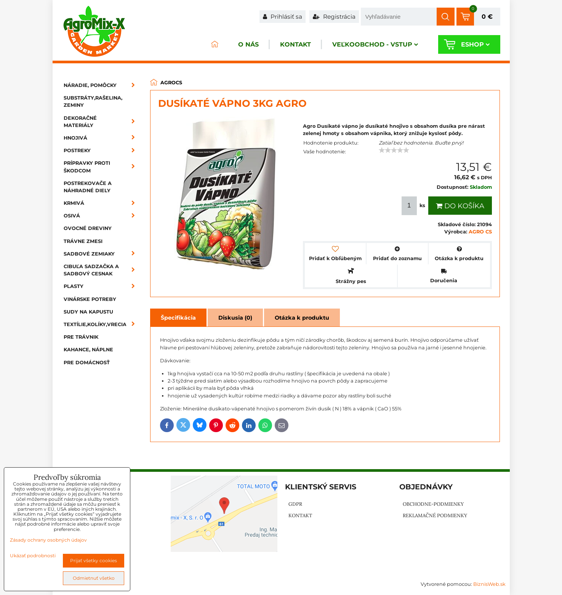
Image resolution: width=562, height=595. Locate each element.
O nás (248, 44)
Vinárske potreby (90, 299)
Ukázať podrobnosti (33, 555)
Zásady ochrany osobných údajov (48, 540)
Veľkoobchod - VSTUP (375, 44)
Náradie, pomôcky (102, 85)
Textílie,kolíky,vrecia (102, 324)
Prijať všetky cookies (93, 560)
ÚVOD (214, 44)
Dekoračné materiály (102, 122)
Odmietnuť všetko (94, 578)
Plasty (102, 286)
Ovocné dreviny (88, 228)
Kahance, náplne (88, 349)
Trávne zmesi (83, 241)
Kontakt (295, 44)
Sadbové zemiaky (102, 254)
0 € (487, 16)
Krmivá (102, 203)
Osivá (102, 215)
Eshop (475, 44)
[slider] (394, 150)
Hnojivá (102, 138)
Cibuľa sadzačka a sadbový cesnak (102, 270)
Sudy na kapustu (88, 312)
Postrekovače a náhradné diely (88, 186)
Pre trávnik (81, 337)
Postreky (102, 150)
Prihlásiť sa (282, 16)
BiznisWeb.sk (489, 584)
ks (414, 205)
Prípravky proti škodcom (102, 167)
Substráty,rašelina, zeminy (93, 101)
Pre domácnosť (87, 362)
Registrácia (334, 16)
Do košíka (460, 206)
